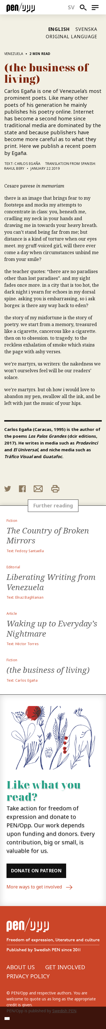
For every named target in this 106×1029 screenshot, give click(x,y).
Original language (71, 36)
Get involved (65, 967)
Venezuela (14, 53)
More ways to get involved (40, 887)
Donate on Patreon (36, 871)
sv (71, 7)
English (59, 29)
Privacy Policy (28, 976)
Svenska (86, 29)
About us (21, 967)
